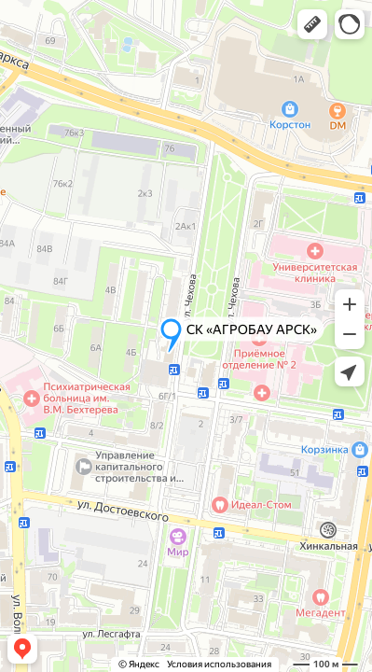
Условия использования (219, 664)
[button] (312, 24)
